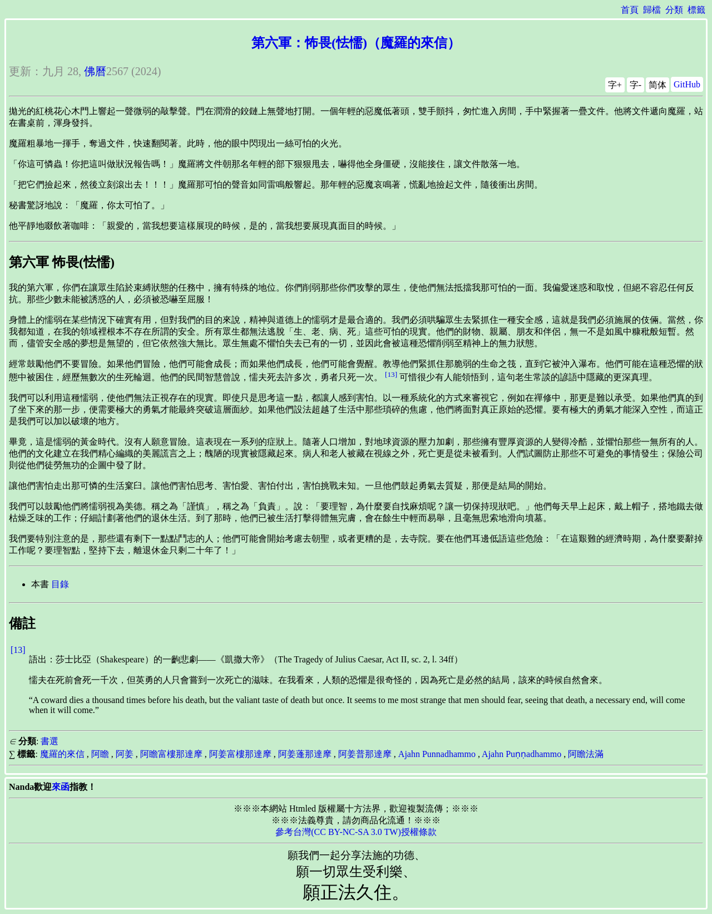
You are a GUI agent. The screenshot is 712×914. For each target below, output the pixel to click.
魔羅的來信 (62, 754)
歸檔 (652, 9)
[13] (391, 374)
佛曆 (95, 71)
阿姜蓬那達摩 (305, 754)
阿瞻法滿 (586, 754)
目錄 (60, 584)
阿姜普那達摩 (365, 754)
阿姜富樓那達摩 (240, 754)
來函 (61, 787)
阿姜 (125, 754)
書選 (49, 741)
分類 (674, 9)
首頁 (630, 9)
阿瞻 (100, 754)
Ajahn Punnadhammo (437, 754)
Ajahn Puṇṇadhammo (521, 754)
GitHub (687, 84)
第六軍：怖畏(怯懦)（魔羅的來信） (356, 43)
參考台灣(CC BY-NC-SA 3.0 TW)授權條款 (356, 832)
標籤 (696, 9)
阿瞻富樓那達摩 (171, 754)
